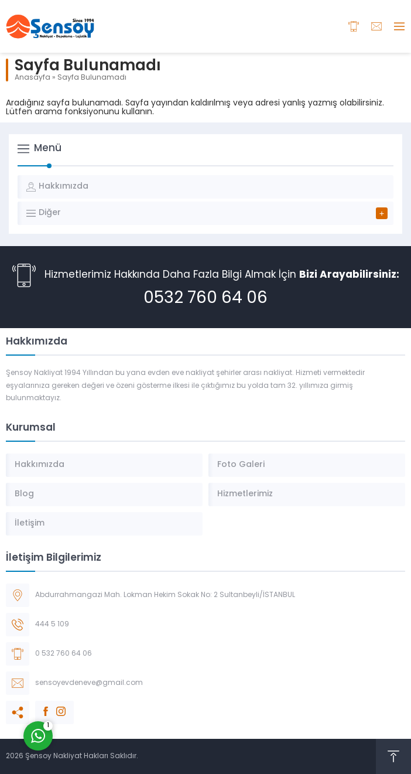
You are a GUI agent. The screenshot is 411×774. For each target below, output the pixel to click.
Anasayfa (32, 77)
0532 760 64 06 (205, 299)
